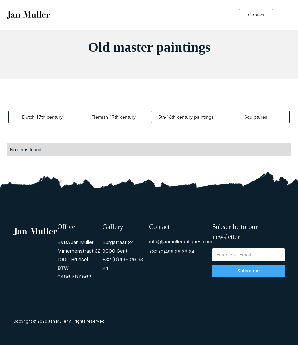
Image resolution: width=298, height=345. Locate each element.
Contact (256, 14)
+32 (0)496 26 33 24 (122, 264)
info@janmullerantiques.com (180, 241)
